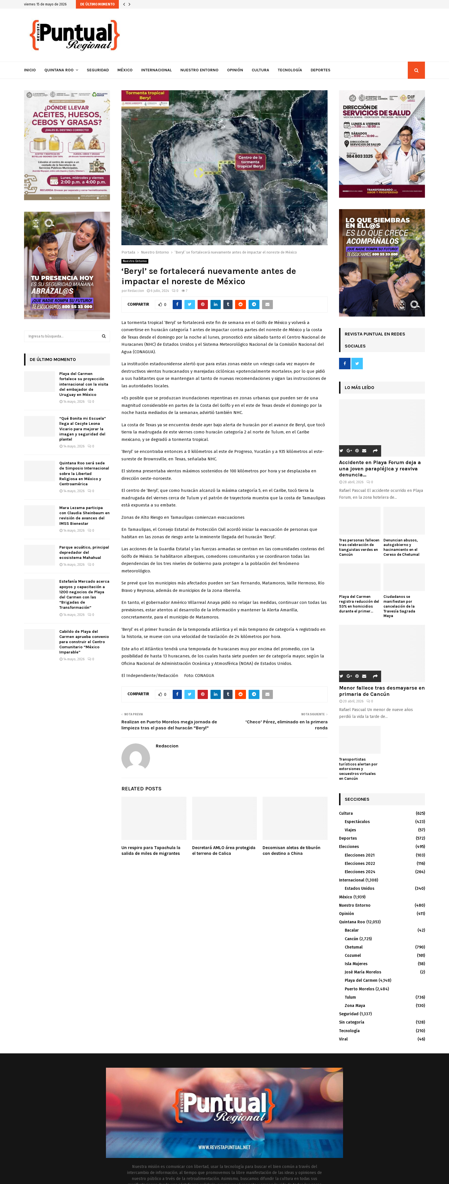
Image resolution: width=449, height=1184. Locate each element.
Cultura (260, 70)
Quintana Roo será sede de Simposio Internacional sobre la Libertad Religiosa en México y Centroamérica (84, 473)
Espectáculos (357, 821)
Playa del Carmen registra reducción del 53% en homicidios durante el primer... (359, 603)
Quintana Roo (59, 70)
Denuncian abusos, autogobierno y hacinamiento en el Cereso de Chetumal (401, 547)
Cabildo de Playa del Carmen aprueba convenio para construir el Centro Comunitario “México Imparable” (84, 642)
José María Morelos (363, 972)
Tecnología (290, 70)
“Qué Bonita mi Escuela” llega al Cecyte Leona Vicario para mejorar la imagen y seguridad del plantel (82, 429)
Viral (343, 1039)
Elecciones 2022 (360, 863)
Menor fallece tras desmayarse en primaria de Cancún (382, 691)
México (125, 70)
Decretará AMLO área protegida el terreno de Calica (223, 850)
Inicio (30, 70)
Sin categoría (351, 1022)
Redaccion (136, 291)
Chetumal (354, 947)
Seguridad (98, 70)
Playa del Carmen (361, 980)
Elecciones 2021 (360, 855)
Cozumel (353, 955)
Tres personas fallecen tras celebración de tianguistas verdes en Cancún (359, 547)
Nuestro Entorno (199, 70)
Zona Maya (355, 1005)
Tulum (350, 997)
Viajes (350, 830)
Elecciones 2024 (360, 871)
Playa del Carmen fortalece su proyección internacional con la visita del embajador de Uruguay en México (83, 384)
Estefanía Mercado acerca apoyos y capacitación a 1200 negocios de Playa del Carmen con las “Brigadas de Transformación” (84, 594)
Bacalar (352, 930)
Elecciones (349, 846)
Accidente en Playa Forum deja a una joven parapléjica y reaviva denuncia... (380, 468)
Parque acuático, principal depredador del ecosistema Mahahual (84, 552)
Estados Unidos (359, 888)
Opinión (235, 70)
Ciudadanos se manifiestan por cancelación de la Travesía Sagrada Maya (399, 606)
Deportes (320, 70)
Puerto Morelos (359, 989)
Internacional (156, 70)
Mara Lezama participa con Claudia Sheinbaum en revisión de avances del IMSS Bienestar (84, 515)
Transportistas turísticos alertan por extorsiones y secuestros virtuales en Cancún (358, 769)
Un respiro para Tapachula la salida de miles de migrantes (150, 850)
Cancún (351, 938)
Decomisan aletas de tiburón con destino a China (291, 850)
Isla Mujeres (356, 963)
